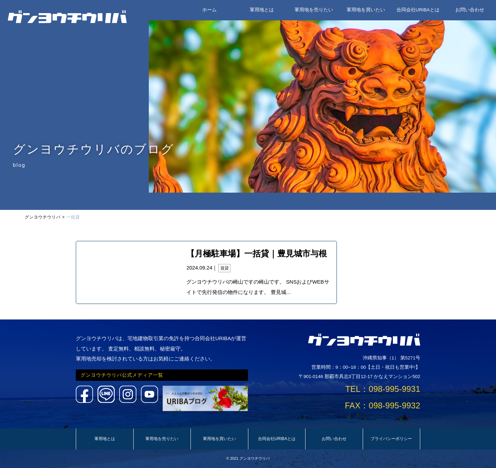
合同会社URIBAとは (418, 9)
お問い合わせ (469, 9)
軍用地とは (262, 9)
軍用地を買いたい (366, 9)
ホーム (209, 9)
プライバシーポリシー (391, 438)
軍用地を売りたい (313, 9)
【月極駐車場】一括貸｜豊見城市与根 (256, 253)
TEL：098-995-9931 (382, 389)
